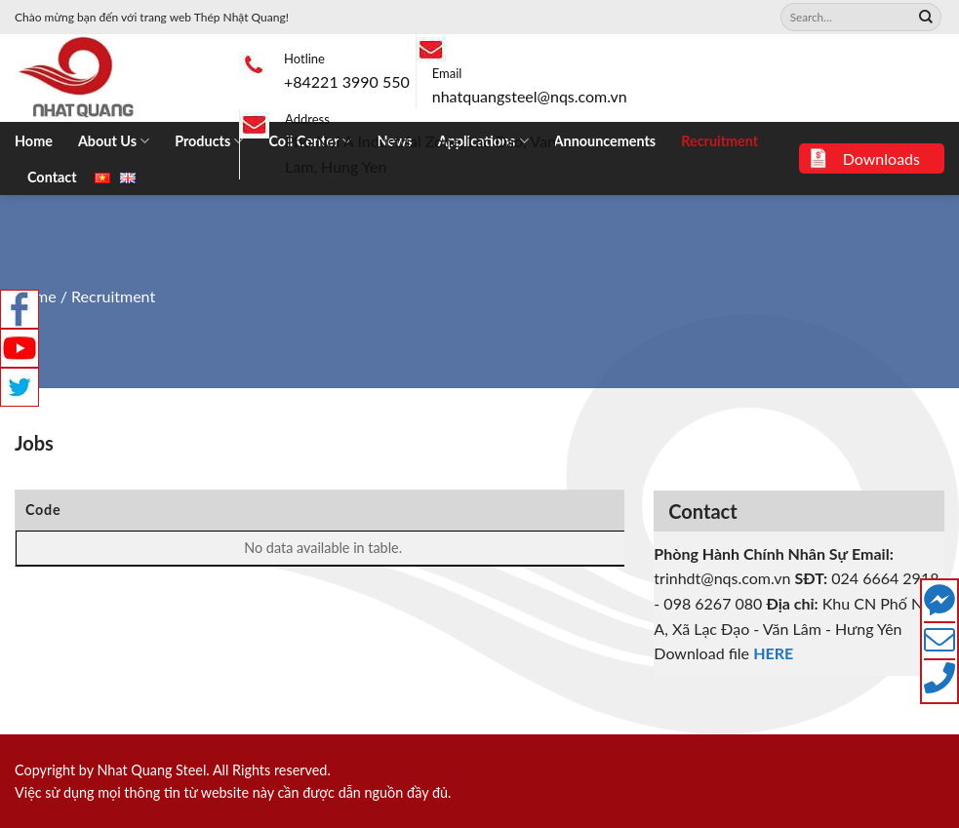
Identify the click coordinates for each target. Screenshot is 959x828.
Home (34, 141)
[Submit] (925, 17)
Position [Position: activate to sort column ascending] (323, 509)
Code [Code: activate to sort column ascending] (42, 509)
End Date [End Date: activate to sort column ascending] (567, 509)
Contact (52, 177)
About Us (113, 141)
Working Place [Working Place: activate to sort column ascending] (435, 509)
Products (209, 141)
